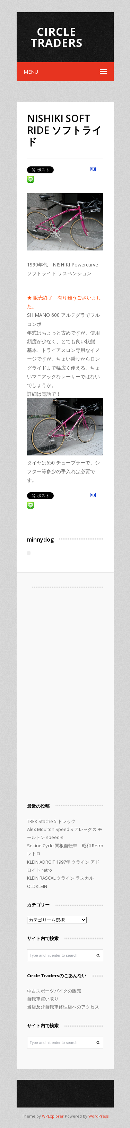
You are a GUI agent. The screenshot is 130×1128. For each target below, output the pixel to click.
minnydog (40, 539)
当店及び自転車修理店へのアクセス (63, 1007)
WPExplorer (53, 1116)
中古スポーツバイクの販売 (54, 991)
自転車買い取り (43, 999)
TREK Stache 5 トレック (51, 821)
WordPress (98, 1116)
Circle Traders (57, 37)
